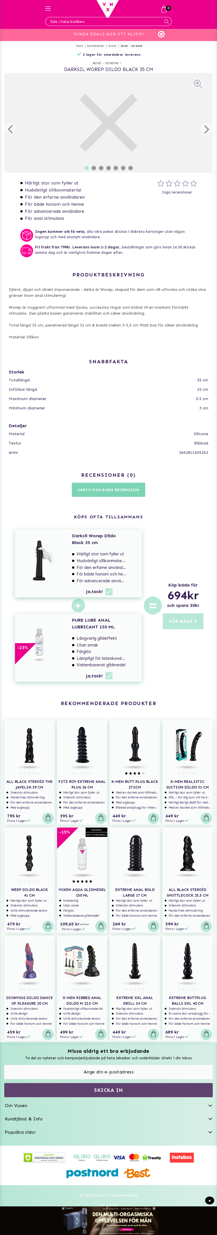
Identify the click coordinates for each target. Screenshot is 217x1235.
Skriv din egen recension (108, 489)
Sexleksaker (95, 46)
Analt (112, 46)
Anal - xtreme (132, 46)
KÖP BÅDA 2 (183, 621)
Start (79, 46)
